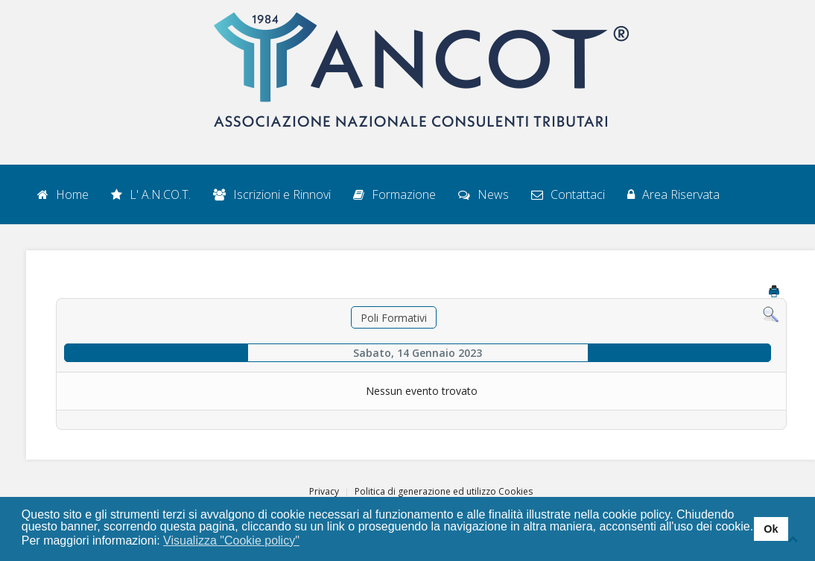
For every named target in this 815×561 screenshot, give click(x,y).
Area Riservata (673, 194)
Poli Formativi (394, 318)
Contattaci (568, 194)
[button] (309, 541)
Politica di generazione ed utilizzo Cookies (444, 491)
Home (63, 194)
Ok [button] (771, 529)
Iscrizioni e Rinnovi (272, 194)
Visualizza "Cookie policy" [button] (231, 540)
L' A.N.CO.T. (151, 194)
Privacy (324, 491)
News (483, 194)
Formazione (394, 194)
